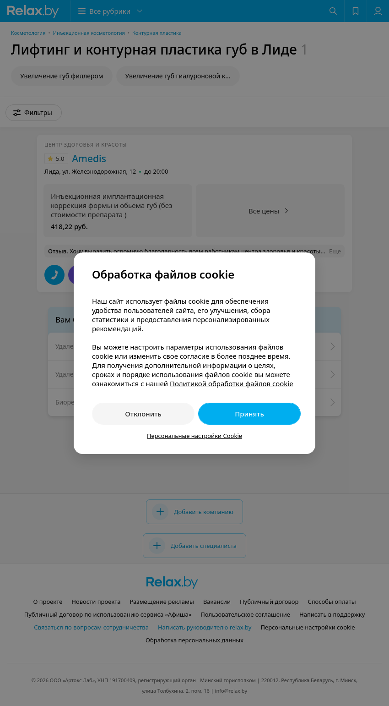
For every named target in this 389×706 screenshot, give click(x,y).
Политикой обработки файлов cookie (231, 383)
